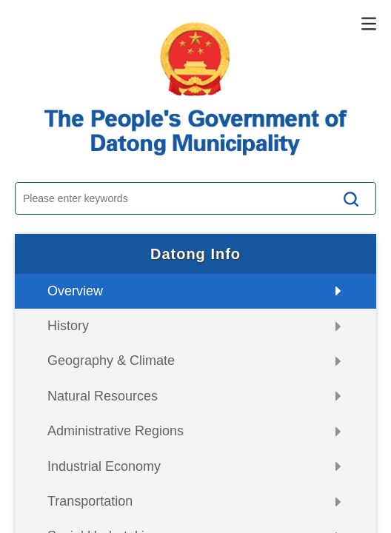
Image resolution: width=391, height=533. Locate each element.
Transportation (90, 501)
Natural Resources (102, 396)
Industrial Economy (104, 466)
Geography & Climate (111, 360)
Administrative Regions (115, 430)
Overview (75, 291)
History (68, 325)
